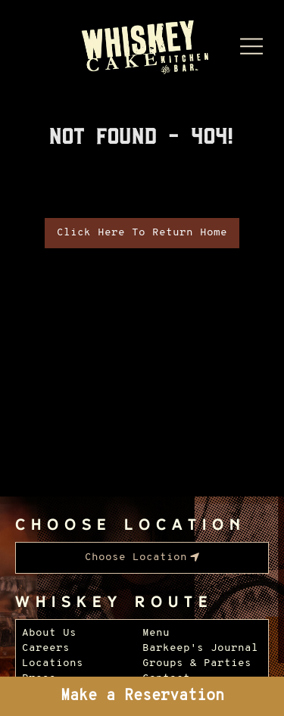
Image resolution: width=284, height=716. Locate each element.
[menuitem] (142, 558)
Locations (52, 663)
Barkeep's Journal (200, 648)
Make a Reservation (142, 696)
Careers (46, 648)
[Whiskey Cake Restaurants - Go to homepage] (142, 48)
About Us (49, 633)
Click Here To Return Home (142, 232)
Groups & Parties (196, 663)
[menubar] (142, 558)
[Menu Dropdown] (251, 46)
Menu (156, 633)
